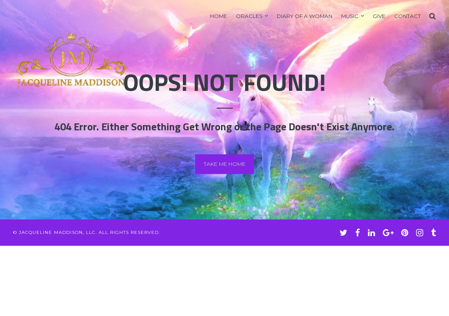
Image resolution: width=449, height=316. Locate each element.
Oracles (249, 16)
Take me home (224, 164)
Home (218, 16)
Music (349, 16)
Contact (407, 16)
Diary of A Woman (304, 16)
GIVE (379, 16)
